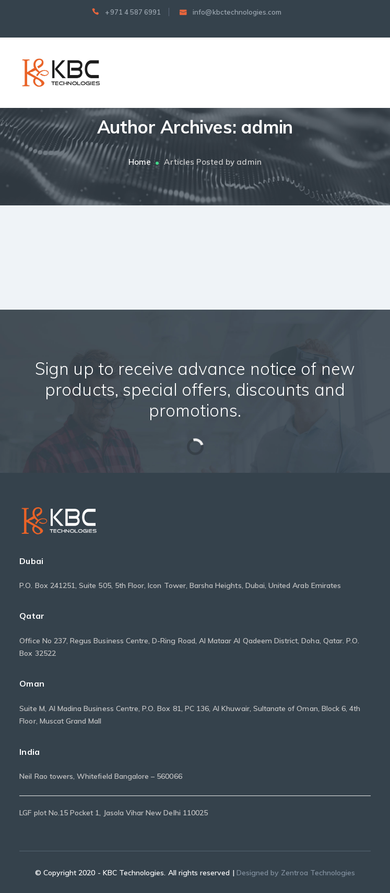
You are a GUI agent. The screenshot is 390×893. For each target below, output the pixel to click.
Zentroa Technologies (318, 872)
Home (139, 162)
